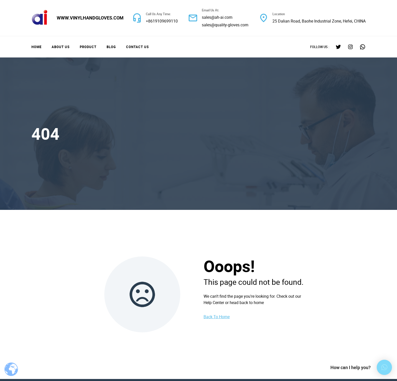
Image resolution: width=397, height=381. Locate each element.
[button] (384, 367)
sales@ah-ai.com (217, 17)
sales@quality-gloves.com (225, 25)
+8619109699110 (162, 21)
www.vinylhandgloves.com (90, 18)
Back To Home (217, 316)
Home (36, 47)
